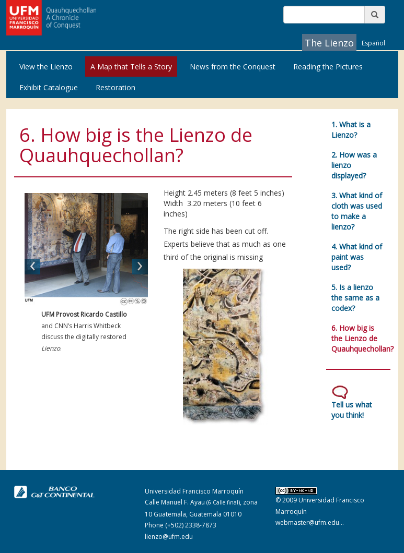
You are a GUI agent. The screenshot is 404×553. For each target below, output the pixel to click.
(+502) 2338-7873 (190, 525)
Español (373, 43)
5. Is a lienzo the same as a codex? (355, 297)
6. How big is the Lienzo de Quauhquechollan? (362, 338)
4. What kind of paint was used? (356, 257)
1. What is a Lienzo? (351, 129)
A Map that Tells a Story (131, 66)
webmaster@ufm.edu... (309, 522)
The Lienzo (329, 43)
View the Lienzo (46, 66)
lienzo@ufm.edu (169, 536)
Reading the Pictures (328, 66)
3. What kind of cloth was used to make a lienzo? (356, 211)
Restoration (115, 87)
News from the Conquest (232, 66)
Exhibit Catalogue (48, 87)
